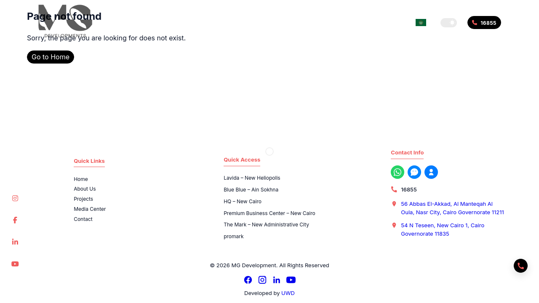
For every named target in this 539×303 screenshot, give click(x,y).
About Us (85, 189)
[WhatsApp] (397, 172)
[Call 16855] (484, 22)
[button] (448, 22)
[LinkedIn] (276, 279)
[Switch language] (421, 22)
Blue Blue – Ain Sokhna (251, 189)
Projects (83, 199)
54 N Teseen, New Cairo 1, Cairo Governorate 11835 (442, 229)
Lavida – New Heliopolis (252, 178)
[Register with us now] (431, 172)
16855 (408, 189)
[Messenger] (414, 172)
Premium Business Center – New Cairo (269, 213)
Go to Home (50, 57)
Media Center (90, 209)
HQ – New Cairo (242, 201)
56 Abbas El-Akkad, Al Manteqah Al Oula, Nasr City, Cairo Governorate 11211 (452, 207)
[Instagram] (262, 279)
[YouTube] (291, 279)
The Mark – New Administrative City (266, 224)
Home (81, 179)
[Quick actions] (520, 265)
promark (233, 236)
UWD (288, 293)
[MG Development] (65, 21)
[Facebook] (248, 279)
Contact (83, 219)
